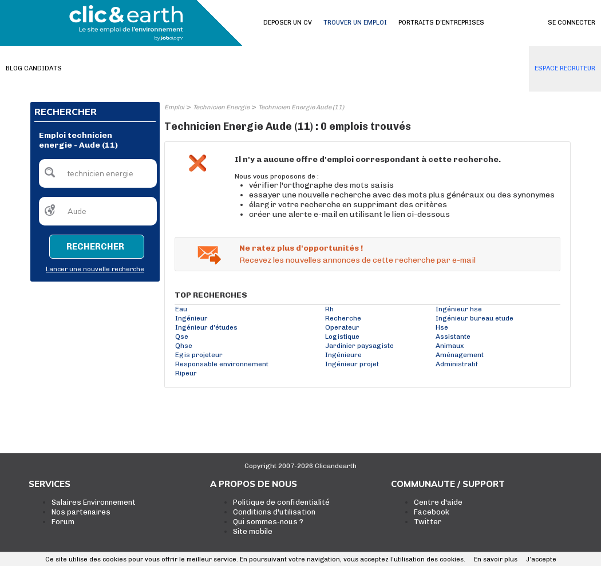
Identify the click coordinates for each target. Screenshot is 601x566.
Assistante (453, 337)
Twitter (427, 521)
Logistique (342, 337)
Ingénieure (343, 355)
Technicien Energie (221, 107)
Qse (181, 337)
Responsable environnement (221, 364)
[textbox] (98, 173)
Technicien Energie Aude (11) (301, 107)
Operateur (342, 327)
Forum (63, 521)
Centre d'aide (438, 502)
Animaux (450, 346)
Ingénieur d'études (206, 327)
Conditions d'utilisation (274, 512)
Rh (329, 309)
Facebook (431, 512)
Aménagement (460, 355)
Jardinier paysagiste (359, 346)
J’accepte (541, 559)
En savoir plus (495, 559)
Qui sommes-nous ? (268, 521)
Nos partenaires (81, 512)
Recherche (343, 318)
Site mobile (252, 531)
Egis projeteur (199, 355)
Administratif (457, 364)
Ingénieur (191, 318)
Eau (181, 309)
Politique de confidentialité (281, 502)
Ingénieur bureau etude (474, 318)
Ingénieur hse (459, 309)
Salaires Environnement (94, 502)
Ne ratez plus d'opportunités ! (301, 248)
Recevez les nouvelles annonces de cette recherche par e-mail (357, 260)
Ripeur (186, 373)
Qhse (183, 346)
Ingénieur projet (352, 364)
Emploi (174, 107)
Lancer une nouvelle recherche (95, 269)
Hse (442, 327)
